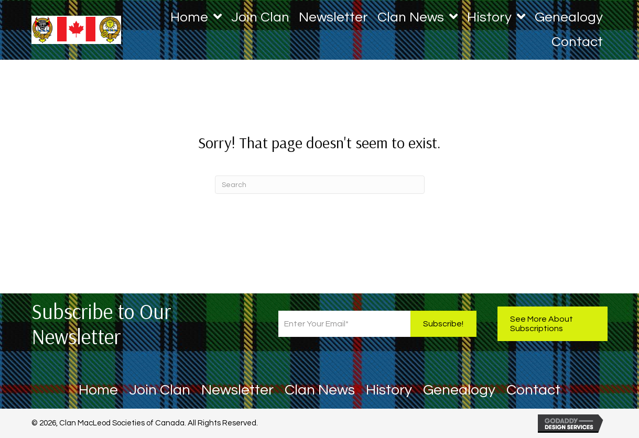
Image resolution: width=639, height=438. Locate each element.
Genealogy (459, 391)
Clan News (320, 391)
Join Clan (159, 391)
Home (98, 391)
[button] (443, 324)
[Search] (320, 185)
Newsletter (237, 391)
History (389, 391)
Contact (533, 391)
